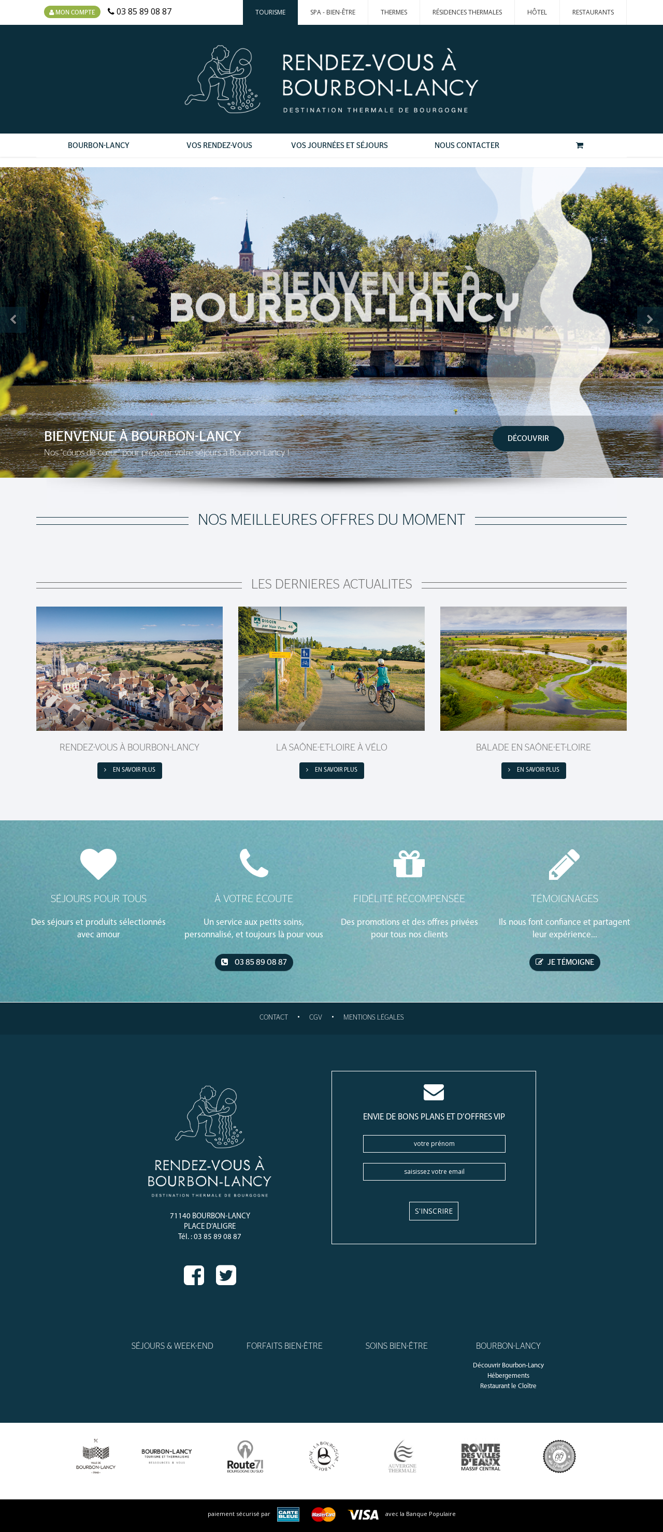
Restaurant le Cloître (508, 1386)
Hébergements (508, 1376)
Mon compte (72, 12)
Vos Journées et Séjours (339, 146)
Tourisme (270, 12)
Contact (274, 1017)
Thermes (394, 12)
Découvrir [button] (528, 439)
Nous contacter (467, 146)
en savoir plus (129, 770)
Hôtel (537, 12)
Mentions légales (373, 1017)
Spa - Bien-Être (332, 12)
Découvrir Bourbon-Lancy (508, 1365)
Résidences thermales (467, 12)
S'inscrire (434, 1211)
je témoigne (565, 962)
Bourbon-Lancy (98, 146)
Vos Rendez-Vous (219, 146)
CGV (315, 1017)
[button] (13, 320)
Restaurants (593, 12)
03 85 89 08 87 (254, 962)
